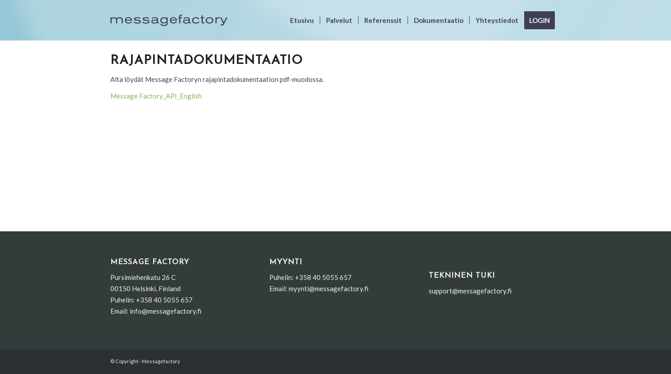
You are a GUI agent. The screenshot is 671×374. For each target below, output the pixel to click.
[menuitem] (302, 20)
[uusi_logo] (168, 20)
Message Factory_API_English (156, 96)
